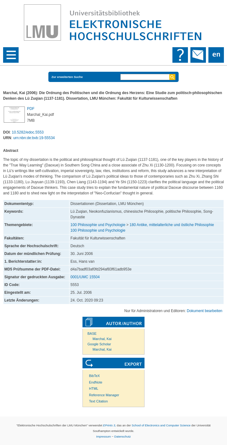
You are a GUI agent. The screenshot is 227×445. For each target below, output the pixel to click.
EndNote (95, 382)
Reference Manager (104, 395)
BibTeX (94, 376)
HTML (93, 388)
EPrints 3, (109, 425)
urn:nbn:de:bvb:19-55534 (34, 138)
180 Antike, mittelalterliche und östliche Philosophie (172, 225)
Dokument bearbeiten (204, 311)
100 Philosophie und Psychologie (97, 225)
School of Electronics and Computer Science (161, 425)
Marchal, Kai (102, 339)
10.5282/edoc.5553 (28, 132)
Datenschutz (122, 436)
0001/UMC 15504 (85, 277)
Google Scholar (99, 344)
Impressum (103, 436)
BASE (91, 333)
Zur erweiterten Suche (67, 77)
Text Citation (98, 401)
